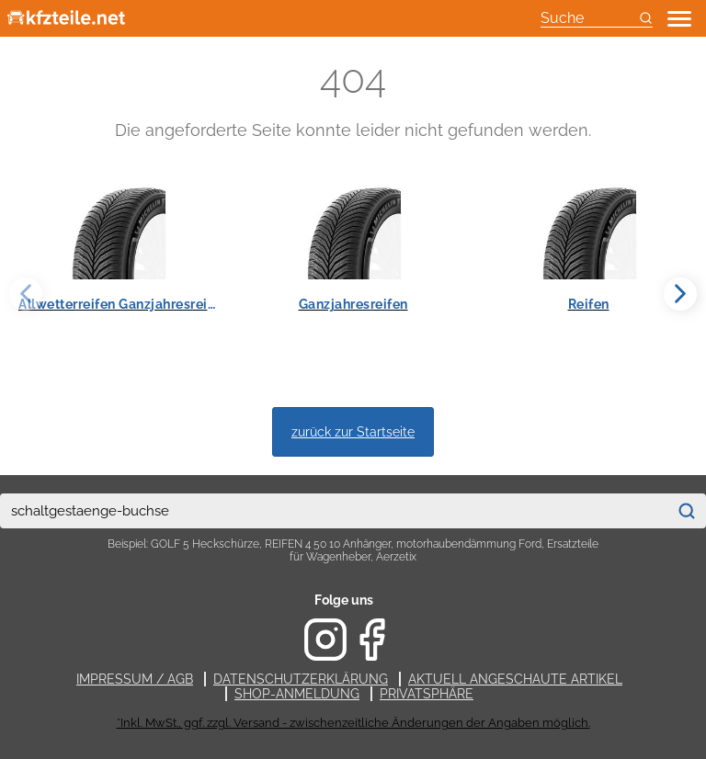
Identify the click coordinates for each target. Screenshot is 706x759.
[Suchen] (686, 510)
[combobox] (333, 510)
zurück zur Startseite (353, 431)
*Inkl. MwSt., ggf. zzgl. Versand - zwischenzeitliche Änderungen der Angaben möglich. (353, 723)
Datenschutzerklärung (300, 679)
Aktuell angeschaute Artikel (515, 679)
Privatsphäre (426, 693)
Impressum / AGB (134, 679)
